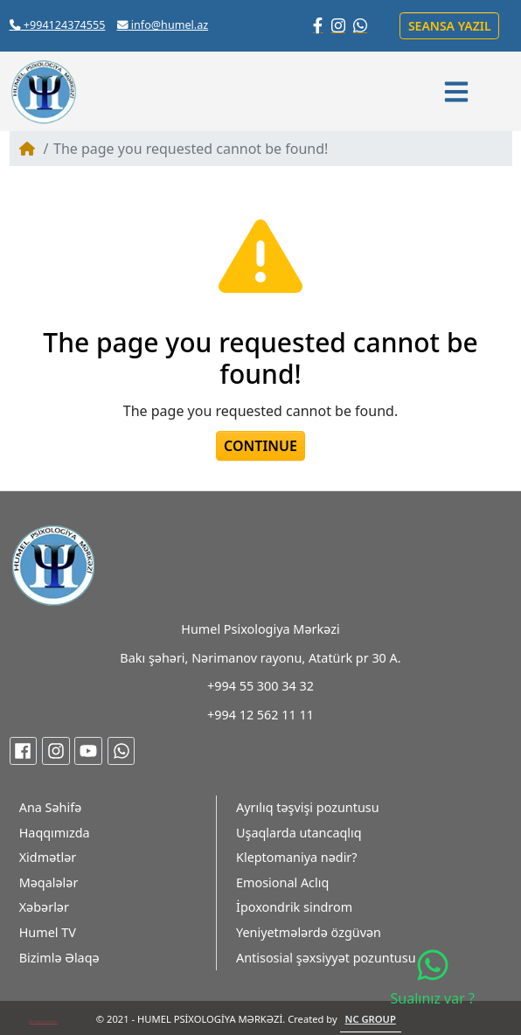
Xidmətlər (48, 857)
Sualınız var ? (433, 978)
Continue (260, 445)
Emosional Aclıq (282, 882)
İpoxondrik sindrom (294, 907)
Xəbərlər (44, 907)
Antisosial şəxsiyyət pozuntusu (326, 957)
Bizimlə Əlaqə (59, 957)
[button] (459, 92)
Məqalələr (49, 882)
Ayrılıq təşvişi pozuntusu (307, 807)
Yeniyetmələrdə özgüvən (308, 932)
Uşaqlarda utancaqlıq (299, 832)
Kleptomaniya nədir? (297, 857)
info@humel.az (163, 24)
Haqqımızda (54, 832)
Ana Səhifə (50, 807)
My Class (42, 1021)
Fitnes (53, 1021)
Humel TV (47, 932)
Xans (32, 1021)
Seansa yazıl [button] (449, 25)
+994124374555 (58, 24)
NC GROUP (370, 1018)
